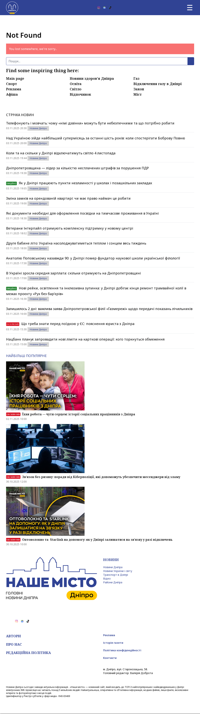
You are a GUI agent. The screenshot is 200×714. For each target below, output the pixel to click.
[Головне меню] (190, 7)
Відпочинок (80, 94)
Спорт (11, 83)
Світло (75, 89)
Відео (107, 578)
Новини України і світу (117, 571)
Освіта (76, 83)
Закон (138, 89)
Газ (136, 78)
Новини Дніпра (38, 128)
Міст (137, 94)
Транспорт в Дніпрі (115, 575)
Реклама (13, 89)
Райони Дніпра (112, 582)
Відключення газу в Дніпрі (157, 83)
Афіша (12, 94)
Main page (15, 78)
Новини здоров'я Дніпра (92, 78)
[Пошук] (97, 61)
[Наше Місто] (12, 8)
